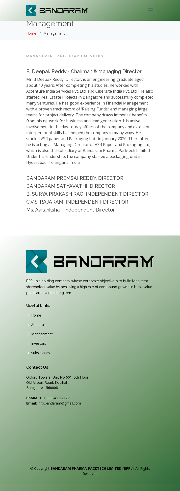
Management (42, 334)
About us (38, 324)
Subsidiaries (40, 353)
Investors (38, 343)
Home (31, 33)
